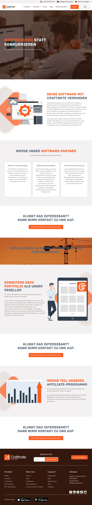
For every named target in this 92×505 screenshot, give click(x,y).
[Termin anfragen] (79, 457)
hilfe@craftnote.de (66, 2)
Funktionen (8, 481)
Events (28, 476)
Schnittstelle (8, 484)
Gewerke (7, 478)
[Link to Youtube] (85, 492)
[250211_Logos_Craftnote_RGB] (9, 6)
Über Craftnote (31, 484)
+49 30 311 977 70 (49, 2)
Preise (6, 476)
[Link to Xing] (81, 492)
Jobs (27, 478)
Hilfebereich (52, 476)
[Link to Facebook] (70, 492)
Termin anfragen (83, 2)
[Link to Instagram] (78, 492)
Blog (49, 478)
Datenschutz (52, 481)
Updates (51, 487)
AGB (49, 484)
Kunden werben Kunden (34, 487)
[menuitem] (48, 2)
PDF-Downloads (10, 487)
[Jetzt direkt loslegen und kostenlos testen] (46, 227)
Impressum (30, 481)
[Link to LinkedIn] (74, 492)
